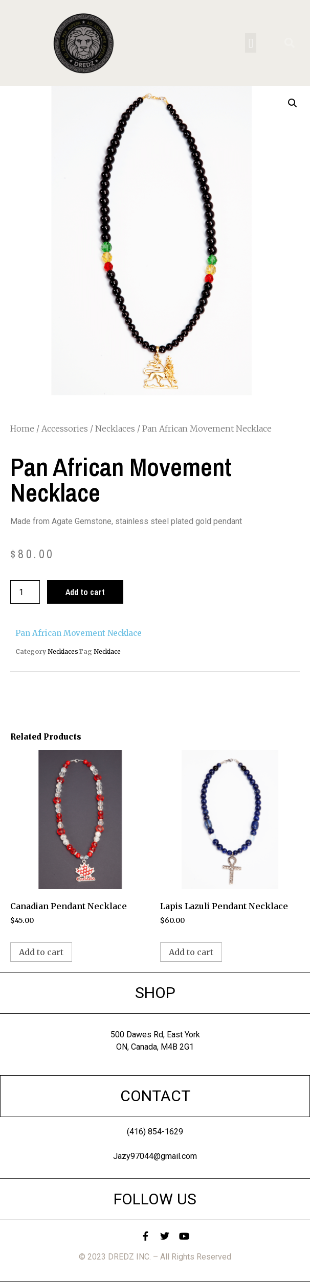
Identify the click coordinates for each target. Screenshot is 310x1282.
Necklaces (115, 428)
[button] (250, 43)
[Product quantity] (25, 592)
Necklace (107, 651)
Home (22, 428)
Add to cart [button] (41, 952)
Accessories (64, 428)
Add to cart (85, 592)
